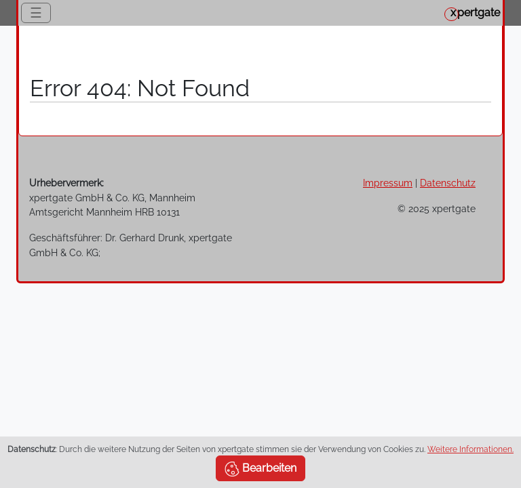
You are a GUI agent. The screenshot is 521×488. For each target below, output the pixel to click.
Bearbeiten (260, 469)
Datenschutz (448, 182)
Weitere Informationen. (470, 449)
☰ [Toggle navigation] (36, 13)
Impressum (387, 182)
